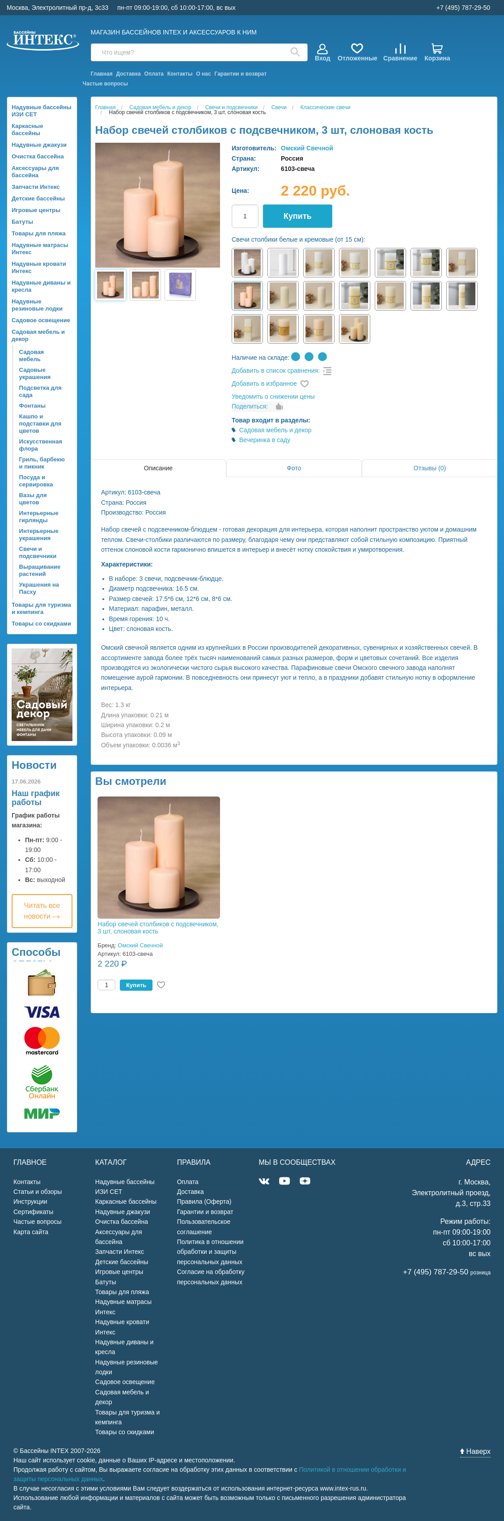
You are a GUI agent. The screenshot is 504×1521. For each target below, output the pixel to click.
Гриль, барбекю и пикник (42, 463)
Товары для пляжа (39, 233)
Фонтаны (32, 405)
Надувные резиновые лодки (37, 305)
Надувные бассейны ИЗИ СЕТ (42, 111)
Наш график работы (35, 798)
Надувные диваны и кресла (41, 286)
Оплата (154, 74)
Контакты (180, 74)
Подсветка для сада (40, 391)
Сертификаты (33, 1211)
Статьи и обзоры (37, 1191)
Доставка (128, 74)
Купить (298, 216)
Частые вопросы (105, 84)
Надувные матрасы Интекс (40, 249)
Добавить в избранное (264, 383)
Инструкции (30, 1201)
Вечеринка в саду (264, 439)
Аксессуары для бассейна (35, 172)
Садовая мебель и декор (38, 335)
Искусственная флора (40, 445)
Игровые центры (36, 210)
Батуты (22, 221)
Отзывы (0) (430, 468)
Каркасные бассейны (27, 129)
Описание (158, 468)
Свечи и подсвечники (38, 552)
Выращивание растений (40, 570)
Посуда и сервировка (36, 481)
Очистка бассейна (38, 156)
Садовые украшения (35, 373)
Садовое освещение (41, 320)
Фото (294, 468)
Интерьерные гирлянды (39, 517)
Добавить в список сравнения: (276, 370)
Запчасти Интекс (36, 186)
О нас (203, 74)
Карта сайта (30, 1232)
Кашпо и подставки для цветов (40, 423)
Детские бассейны (38, 198)
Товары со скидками (41, 623)
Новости (34, 765)
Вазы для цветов (33, 499)
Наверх (475, 1451)
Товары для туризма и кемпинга (41, 608)
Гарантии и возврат (241, 74)
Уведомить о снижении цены (273, 396)
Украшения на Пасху (39, 588)
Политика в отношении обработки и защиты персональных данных (210, 1251)
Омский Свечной (307, 148)
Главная (102, 74)
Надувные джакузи (39, 144)
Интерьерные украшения (39, 534)
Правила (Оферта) (204, 1201)
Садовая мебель (31, 355)
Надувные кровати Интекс (39, 267)
